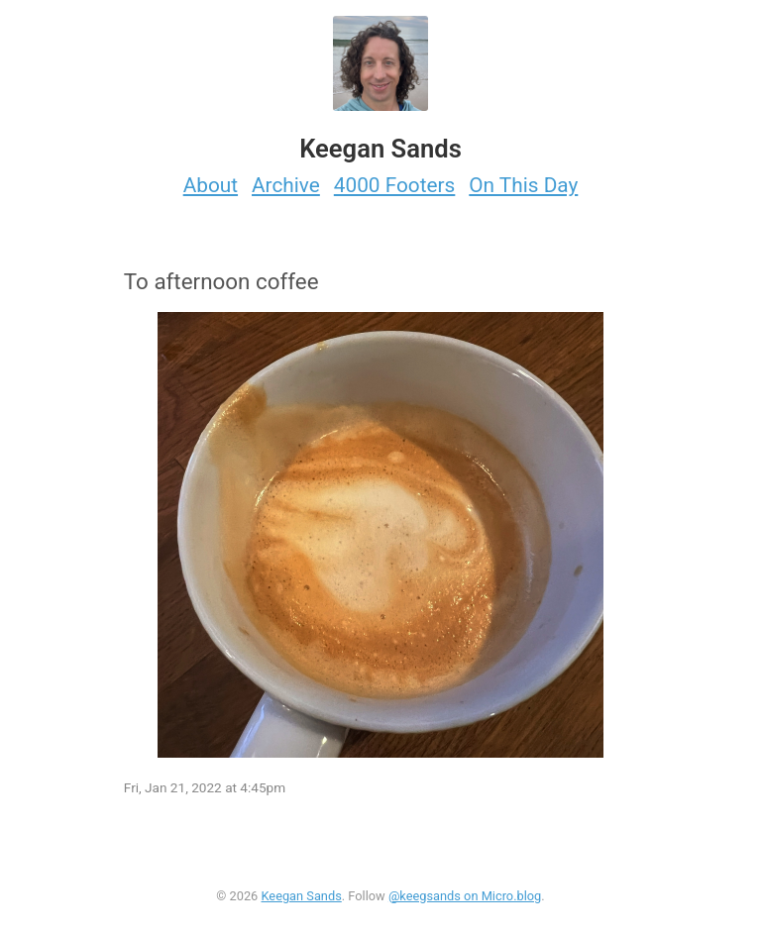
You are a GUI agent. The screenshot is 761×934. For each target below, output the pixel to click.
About (210, 185)
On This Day (523, 185)
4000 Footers (395, 185)
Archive (286, 185)
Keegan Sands (301, 895)
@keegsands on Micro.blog (464, 895)
